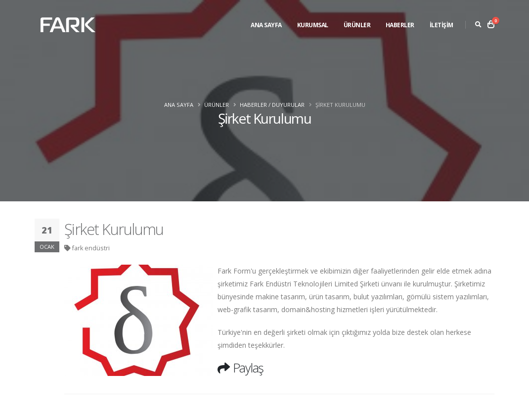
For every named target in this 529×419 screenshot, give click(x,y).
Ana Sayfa (266, 25)
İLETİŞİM (441, 25)
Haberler (400, 25)
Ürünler (357, 25)
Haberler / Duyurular (272, 104)
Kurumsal (312, 25)
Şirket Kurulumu (114, 229)
